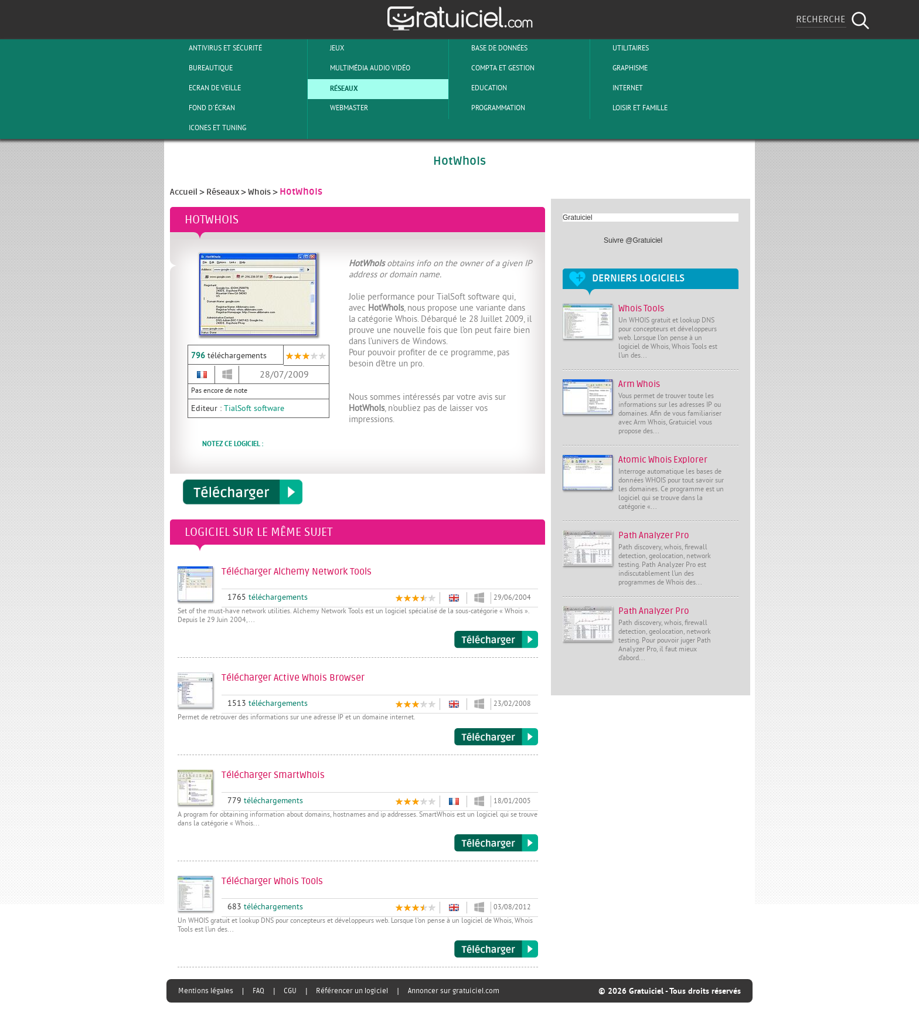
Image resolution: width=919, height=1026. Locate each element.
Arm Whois (639, 384)
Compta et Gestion (493, 68)
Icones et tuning (207, 128)
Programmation (488, 108)
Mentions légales (205, 991)
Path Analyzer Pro (653, 536)
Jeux (327, 48)
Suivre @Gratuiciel (633, 240)
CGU (290, 991)
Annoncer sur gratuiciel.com (453, 991)
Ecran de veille (205, 88)
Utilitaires (621, 48)
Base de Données (489, 48)
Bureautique (201, 68)
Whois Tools (641, 309)
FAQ (258, 991)
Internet (618, 88)
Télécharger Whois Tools (496, 949)
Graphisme (620, 68)
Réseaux (334, 88)
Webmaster (339, 108)
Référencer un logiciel (352, 991)
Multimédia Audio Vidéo (360, 68)
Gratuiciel (578, 217)
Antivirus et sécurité (215, 48)
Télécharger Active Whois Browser (496, 737)
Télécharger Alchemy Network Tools (496, 639)
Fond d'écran (202, 108)
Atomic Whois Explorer (662, 460)
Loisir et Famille (630, 108)
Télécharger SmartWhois (496, 843)
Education (479, 88)
